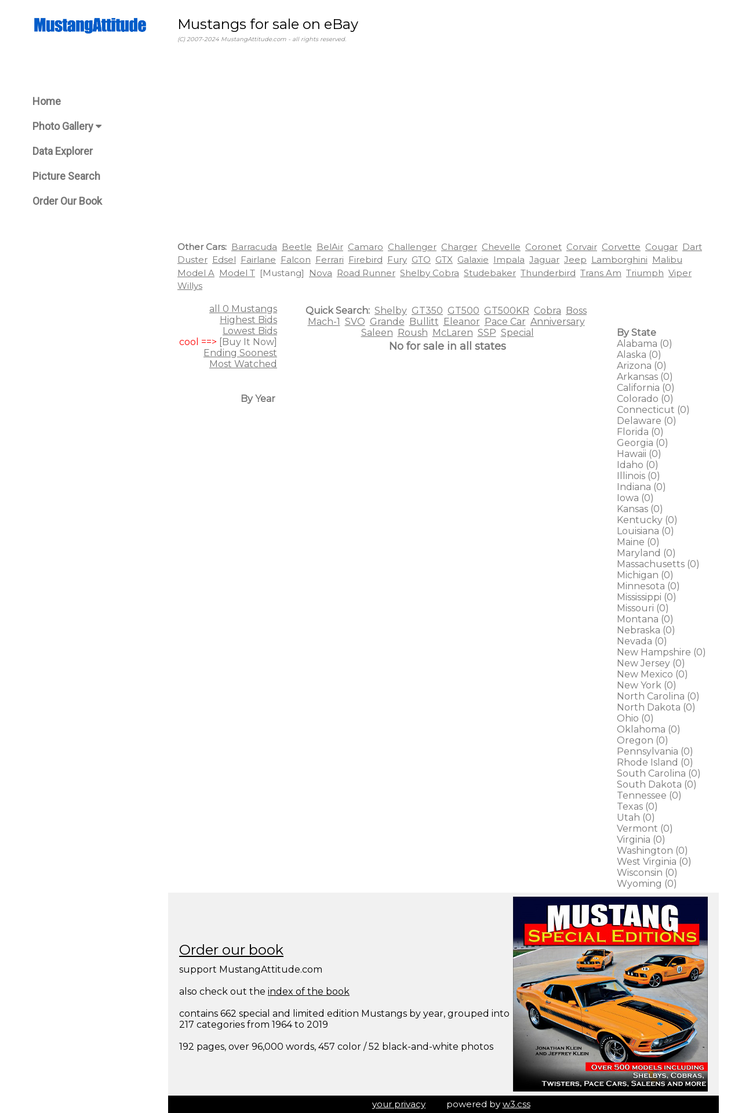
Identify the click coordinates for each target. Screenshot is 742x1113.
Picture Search (66, 176)
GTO (421, 259)
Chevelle (501, 246)
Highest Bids (248, 319)
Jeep (575, 259)
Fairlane (258, 259)
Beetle (297, 246)
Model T (237, 272)
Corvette (621, 246)
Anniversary (557, 321)
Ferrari (329, 259)
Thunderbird (548, 272)
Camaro (365, 246)
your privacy (398, 1104)
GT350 (427, 310)
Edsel (224, 259)
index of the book (309, 991)
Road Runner (366, 272)
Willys (189, 285)
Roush (413, 332)
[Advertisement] (443, 144)
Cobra (547, 310)
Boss (576, 310)
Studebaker (490, 272)
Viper (680, 272)
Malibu (667, 259)
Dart (692, 246)
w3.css (516, 1104)
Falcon (296, 259)
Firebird (365, 259)
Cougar (661, 246)
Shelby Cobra (429, 272)
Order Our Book (67, 201)
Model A (195, 272)
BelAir (330, 246)
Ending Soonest (240, 352)
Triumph (645, 272)
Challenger (412, 246)
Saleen (377, 332)
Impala (509, 259)
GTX (444, 259)
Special (517, 332)
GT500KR (506, 310)
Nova (320, 272)
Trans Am (600, 272)
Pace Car (505, 321)
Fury (397, 259)
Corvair (581, 246)
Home (46, 101)
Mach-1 (324, 321)
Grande (387, 321)
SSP (487, 332)
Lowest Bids (250, 330)
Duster (192, 259)
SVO (355, 321)
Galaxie (473, 259)
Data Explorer (62, 151)
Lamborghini (619, 259)
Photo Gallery (66, 126)
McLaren (452, 332)
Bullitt (424, 321)
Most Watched (243, 363)
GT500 (463, 310)
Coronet (543, 246)
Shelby (390, 310)
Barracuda (254, 246)
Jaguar (544, 259)
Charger (459, 246)
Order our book (231, 949)
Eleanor (461, 321)
